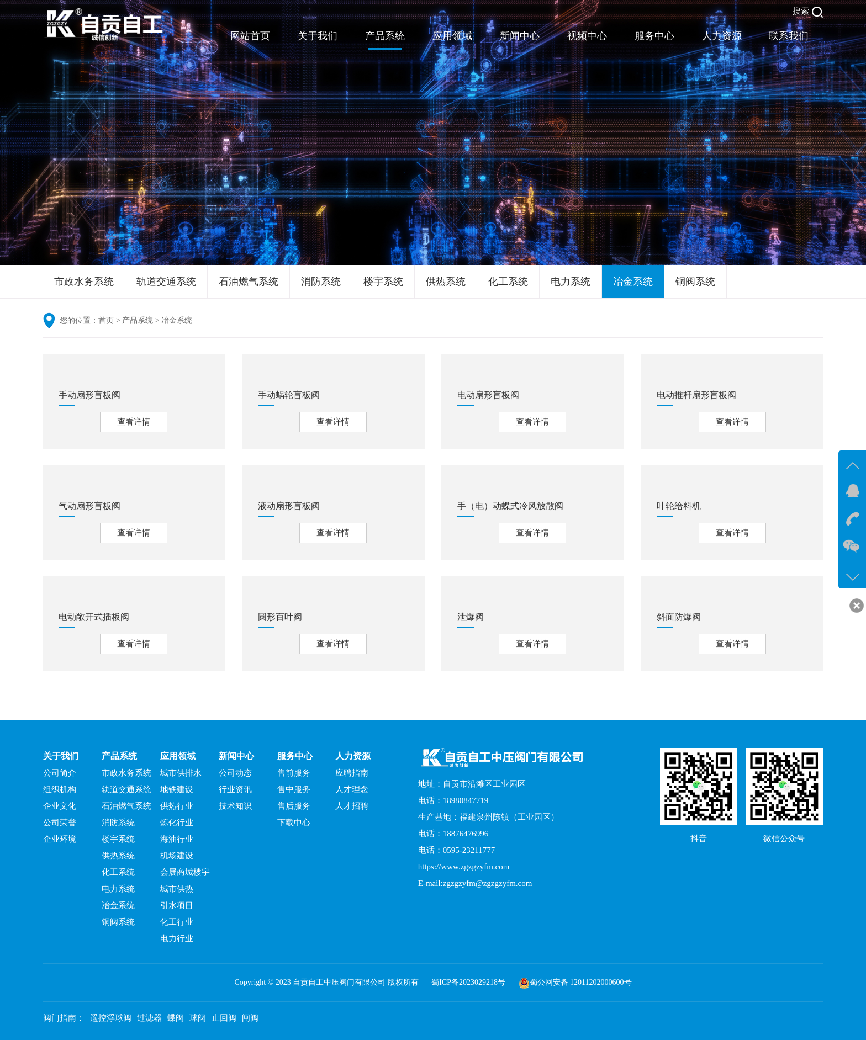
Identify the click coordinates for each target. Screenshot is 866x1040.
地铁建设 (176, 789)
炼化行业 (176, 822)
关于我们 (317, 35)
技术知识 (235, 806)
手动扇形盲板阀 (89, 395)
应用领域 (452, 35)
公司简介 (59, 772)
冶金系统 (633, 281)
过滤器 (149, 1018)
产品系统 (385, 35)
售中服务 (293, 789)
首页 (106, 320)
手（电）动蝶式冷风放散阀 (510, 506)
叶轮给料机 (679, 506)
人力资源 (722, 35)
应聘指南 (351, 772)
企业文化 (59, 806)
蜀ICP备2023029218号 (468, 982)
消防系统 (321, 281)
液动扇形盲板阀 (289, 506)
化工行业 (176, 921)
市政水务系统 (84, 281)
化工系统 (508, 281)
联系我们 (789, 35)
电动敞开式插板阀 (94, 617)
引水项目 (176, 905)
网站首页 (250, 35)
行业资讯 (235, 789)
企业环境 (59, 839)
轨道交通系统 (166, 281)
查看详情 (133, 421)
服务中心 (654, 35)
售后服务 (293, 806)
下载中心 (293, 822)
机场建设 (176, 855)
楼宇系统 (383, 281)
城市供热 (176, 888)
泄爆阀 (470, 617)
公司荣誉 (59, 822)
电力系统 (570, 281)
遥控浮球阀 (110, 1018)
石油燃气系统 (248, 281)
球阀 (197, 1018)
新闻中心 (520, 35)
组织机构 (59, 789)
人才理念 (351, 789)
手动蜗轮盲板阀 (289, 395)
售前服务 (293, 772)
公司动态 (235, 772)
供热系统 (446, 281)
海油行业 (176, 839)
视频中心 (587, 35)
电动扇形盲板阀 (488, 395)
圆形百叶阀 (280, 617)
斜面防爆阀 (679, 617)
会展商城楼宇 (185, 872)
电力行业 (176, 938)
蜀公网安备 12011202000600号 (581, 982)
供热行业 (176, 806)
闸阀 (250, 1018)
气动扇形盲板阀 (89, 506)
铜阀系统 (695, 281)
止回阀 (224, 1018)
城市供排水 (181, 772)
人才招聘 (351, 806)
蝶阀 (175, 1018)
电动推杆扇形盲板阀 (696, 395)
